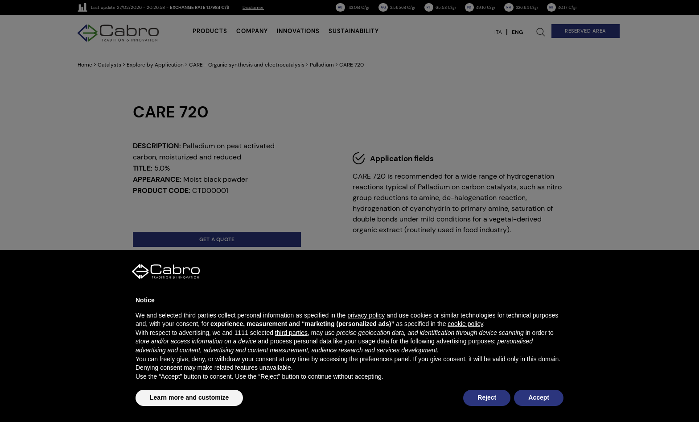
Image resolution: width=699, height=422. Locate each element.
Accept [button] (538, 397)
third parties (291, 332)
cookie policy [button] (465, 323)
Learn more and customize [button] (189, 397)
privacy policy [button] (366, 315)
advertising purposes (465, 341)
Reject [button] (486, 397)
